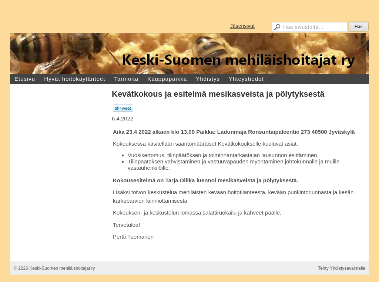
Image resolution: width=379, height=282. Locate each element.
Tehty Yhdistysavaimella (341, 268)
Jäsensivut (242, 26)
